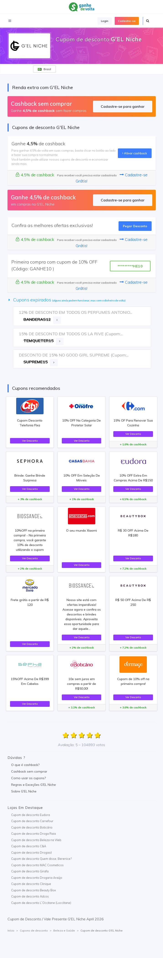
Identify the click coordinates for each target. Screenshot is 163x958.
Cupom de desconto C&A (28, 846)
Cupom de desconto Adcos (30, 896)
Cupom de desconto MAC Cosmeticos (37, 865)
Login (104, 21)
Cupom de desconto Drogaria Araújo (36, 877)
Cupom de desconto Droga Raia (33, 833)
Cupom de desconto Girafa (30, 871)
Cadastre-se (127, 21)
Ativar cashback (134, 153)
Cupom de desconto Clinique (31, 884)
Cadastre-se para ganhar (123, 106)
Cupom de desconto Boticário (31, 827)
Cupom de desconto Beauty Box (33, 890)
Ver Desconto (30, 440)
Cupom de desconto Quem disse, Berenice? (41, 858)
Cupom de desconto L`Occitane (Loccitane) (41, 903)
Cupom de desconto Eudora (30, 815)
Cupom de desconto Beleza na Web (36, 840)
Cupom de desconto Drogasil (31, 852)
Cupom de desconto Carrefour (32, 821)
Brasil (44, 69)
